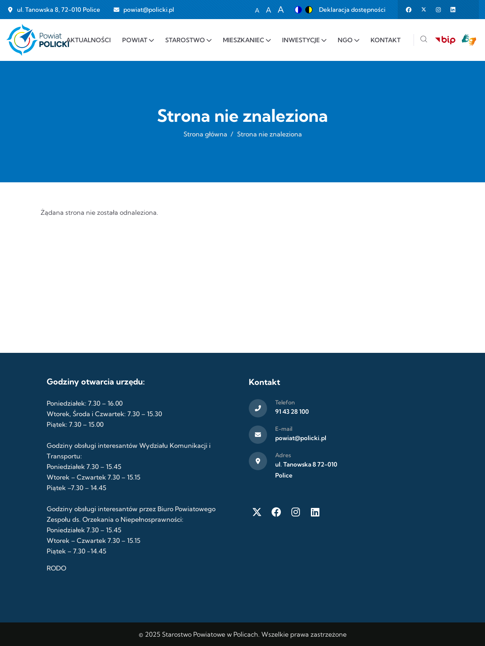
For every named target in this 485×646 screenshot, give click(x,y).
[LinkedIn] (315, 512)
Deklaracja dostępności (352, 9)
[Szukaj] (423, 40)
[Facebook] (276, 512)
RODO (56, 568)
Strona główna (205, 134)
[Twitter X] (257, 512)
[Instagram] (296, 512)
